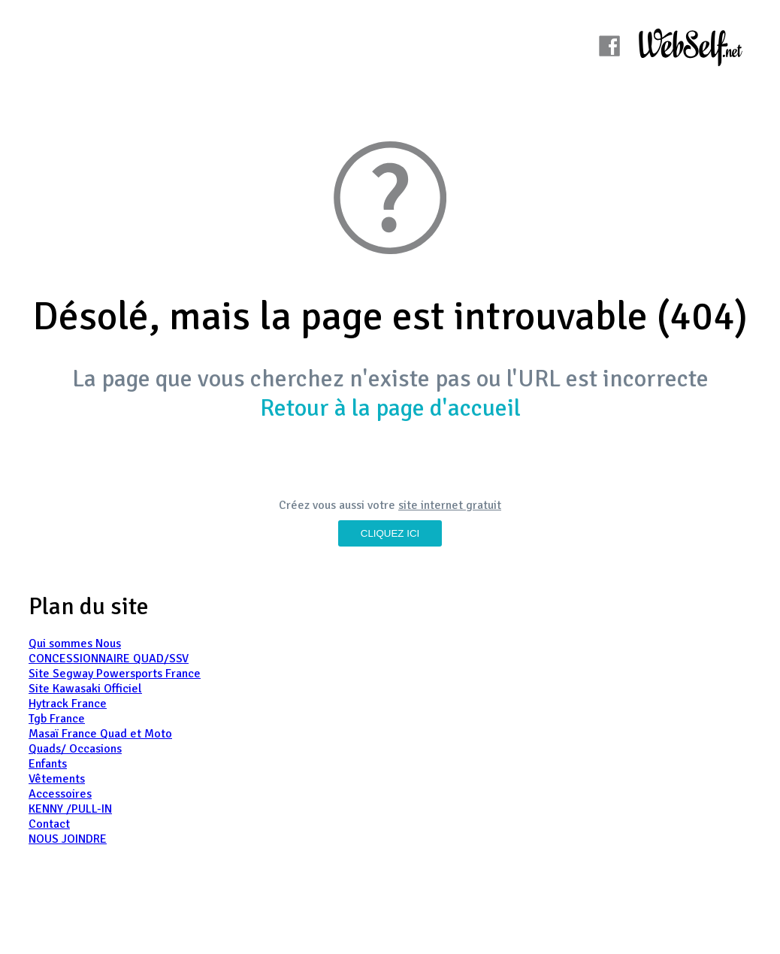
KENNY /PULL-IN (70, 808)
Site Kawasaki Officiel (85, 688)
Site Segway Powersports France (115, 673)
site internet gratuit (449, 505)
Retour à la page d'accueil (390, 407)
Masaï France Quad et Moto (100, 733)
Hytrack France (68, 703)
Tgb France (57, 718)
